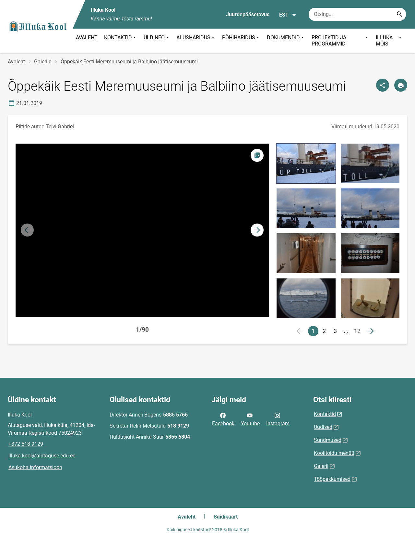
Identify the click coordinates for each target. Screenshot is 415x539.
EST (287, 15)
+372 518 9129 (25, 444)
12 (357, 330)
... (347, 331)
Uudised (323, 427)
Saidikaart (226, 517)
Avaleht (16, 61)
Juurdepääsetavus (247, 14)
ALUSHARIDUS (196, 40)
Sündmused (327, 440)
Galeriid (43, 61)
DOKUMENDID (286, 40)
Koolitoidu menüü (334, 453)
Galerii (321, 466)
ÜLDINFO (157, 40)
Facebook (223, 419)
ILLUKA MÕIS (389, 40)
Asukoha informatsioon (35, 467)
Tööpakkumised (332, 479)
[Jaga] (382, 85)
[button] (257, 230)
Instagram (278, 419)
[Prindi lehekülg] (400, 85)
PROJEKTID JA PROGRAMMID (340, 40)
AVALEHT (87, 37)
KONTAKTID (120, 40)
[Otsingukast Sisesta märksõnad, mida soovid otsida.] (357, 14)
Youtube (250, 419)
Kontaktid (325, 414)
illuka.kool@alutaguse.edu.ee (41, 456)
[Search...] (399, 14)
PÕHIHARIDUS (241, 40)
